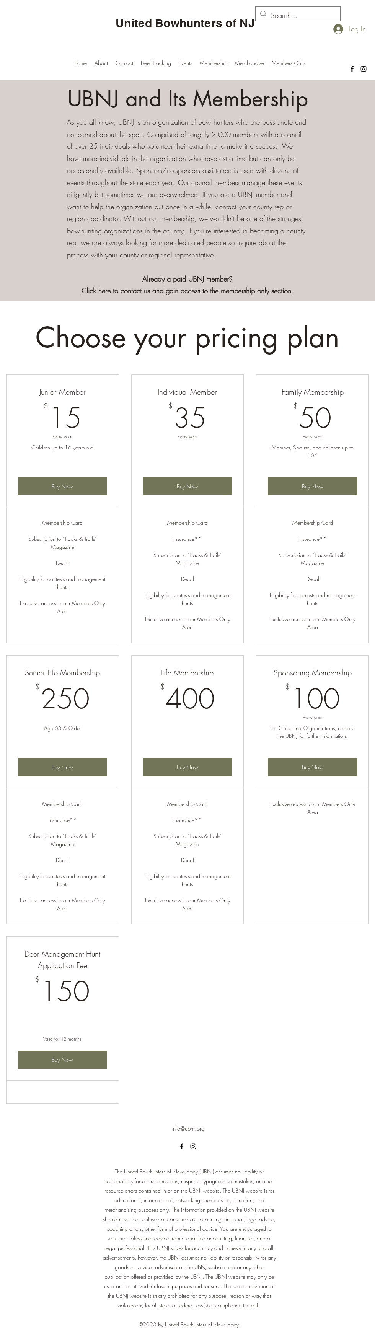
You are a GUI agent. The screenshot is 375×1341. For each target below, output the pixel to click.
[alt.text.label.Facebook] (352, 69)
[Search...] (297, 16)
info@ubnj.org (188, 1129)
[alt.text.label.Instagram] (363, 69)
